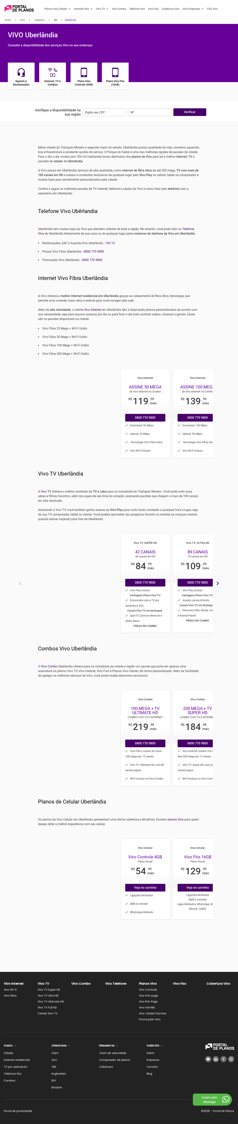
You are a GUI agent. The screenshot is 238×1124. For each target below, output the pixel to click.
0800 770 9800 (94, 251)
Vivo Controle (148, 990)
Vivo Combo (119, 8)
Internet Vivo (81, 8)
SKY (53, 1080)
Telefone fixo (12, 1074)
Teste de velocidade (112, 1053)
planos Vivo (176, 819)
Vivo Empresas (191, 8)
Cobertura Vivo (171, 8)
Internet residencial (17, 1060)
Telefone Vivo (137, 8)
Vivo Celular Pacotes (152, 1013)
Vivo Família (147, 1007)
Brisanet (56, 1087)
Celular (8, 1053)
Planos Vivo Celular (55, 8)
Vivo (54, 1060)
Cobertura (106, 1067)
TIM (53, 1067)
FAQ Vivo (212, 8)
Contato (152, 1067)
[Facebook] (223, 1059)
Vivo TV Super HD (49, 990)
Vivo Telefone (115, 983)
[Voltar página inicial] (19, 8)
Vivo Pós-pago (148, 996)
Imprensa (153, 1060)
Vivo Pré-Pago (148, 1001)
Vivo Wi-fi (10, 990)
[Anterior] (20, 583)
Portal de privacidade (18, 1111)
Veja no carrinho (145, 887)
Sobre (150, 1053)
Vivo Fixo (153, 8)
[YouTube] (208, 1059)
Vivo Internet (92, 310)
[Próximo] (218, 583)
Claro (54, 1053)
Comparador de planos (114, 1060)
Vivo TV (100, 8)
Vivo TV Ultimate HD (51, 1001)
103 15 (110, 243)
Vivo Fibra (10, 996)
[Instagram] (231, 1059)
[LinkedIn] (216, 1059)
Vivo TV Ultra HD (48, 996)
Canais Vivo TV (47, 1013)
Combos (9, 1080)
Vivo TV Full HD (47, 1007)
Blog (149, 1074)
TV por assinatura (15, 1067)
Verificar (190, 112)
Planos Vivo (148, 983)
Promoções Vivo (150, 1019)
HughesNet (58, 1074)
